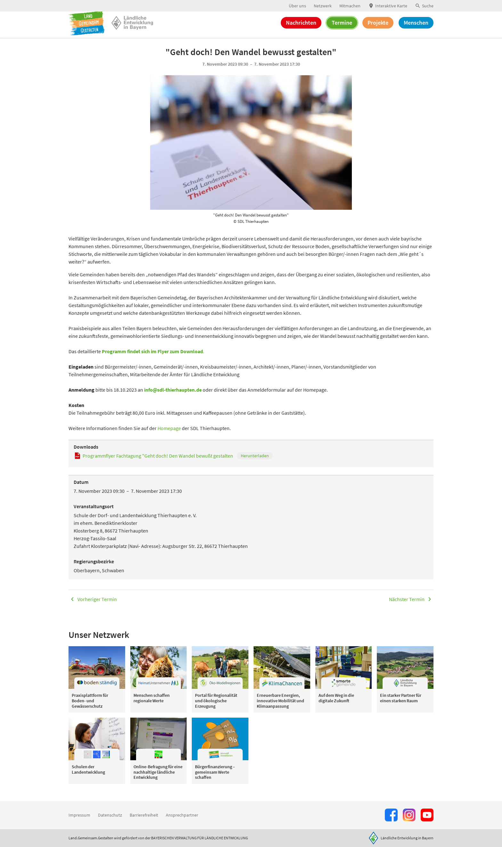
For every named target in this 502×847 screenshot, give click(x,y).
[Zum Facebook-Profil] (391, 815)
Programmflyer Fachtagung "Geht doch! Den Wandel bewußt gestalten (158, 463)
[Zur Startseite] (89, 28)
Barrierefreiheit (144, 815)
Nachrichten (301, 28)
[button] (424, 6)
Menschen (416, 28)
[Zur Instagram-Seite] (409, 815)
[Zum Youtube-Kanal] (427, 815)
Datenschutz (110, 815)
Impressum (79, 815)
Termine (342, 28)
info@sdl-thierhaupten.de (173, 397)
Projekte (378, 28)
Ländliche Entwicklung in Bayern (407, 837)
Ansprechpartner (182, 815)
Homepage (170, 435)
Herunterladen (255, 463)
